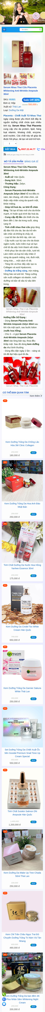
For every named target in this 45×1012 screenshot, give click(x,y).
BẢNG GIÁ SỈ (31, 161)
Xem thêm (36, 396)
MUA (33, 453)
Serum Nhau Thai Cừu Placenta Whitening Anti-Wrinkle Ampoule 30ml (20, 90)
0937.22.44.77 (28, 149)
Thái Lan (16, 106)
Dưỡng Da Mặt (16, 110)
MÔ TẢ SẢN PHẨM (13, 161)
